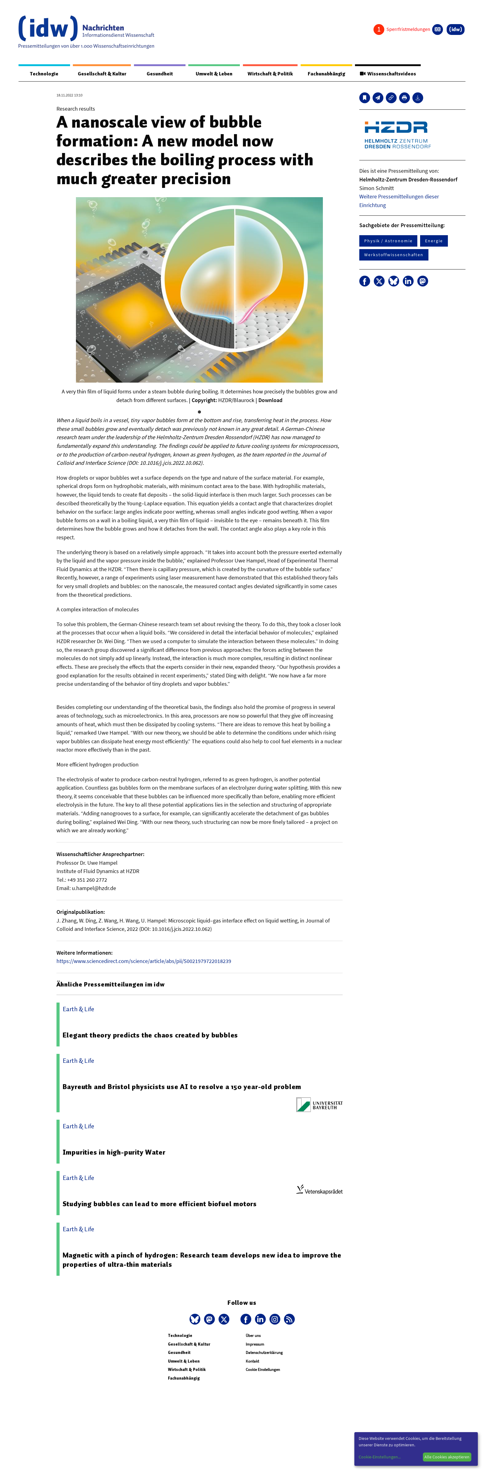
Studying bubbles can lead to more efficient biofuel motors (160, 1204)
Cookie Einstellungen (263, 1369)
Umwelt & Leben (213, 74)
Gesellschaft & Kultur (102, 74)
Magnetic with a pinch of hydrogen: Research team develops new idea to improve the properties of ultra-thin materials (202, 1260)
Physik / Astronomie (388, 241)
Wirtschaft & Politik (270, 74)
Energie (434, 241)
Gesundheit (160, 74)
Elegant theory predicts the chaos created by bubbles (150, 1035)
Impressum (255, 1344)
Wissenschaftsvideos (388, 74)
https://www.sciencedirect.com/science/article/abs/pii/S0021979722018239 (143, 961)
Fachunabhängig (326, 74)
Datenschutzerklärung (264, 1352)
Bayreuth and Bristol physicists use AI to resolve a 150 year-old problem (182, 1087)
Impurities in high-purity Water (114, 1152)
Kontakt (252, 1361)
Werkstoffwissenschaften (394, 255)
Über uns (253, 1335)
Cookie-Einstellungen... (380, 1457)
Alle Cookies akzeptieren (446, 1457)
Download (270, 400)
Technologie (44, 74)
